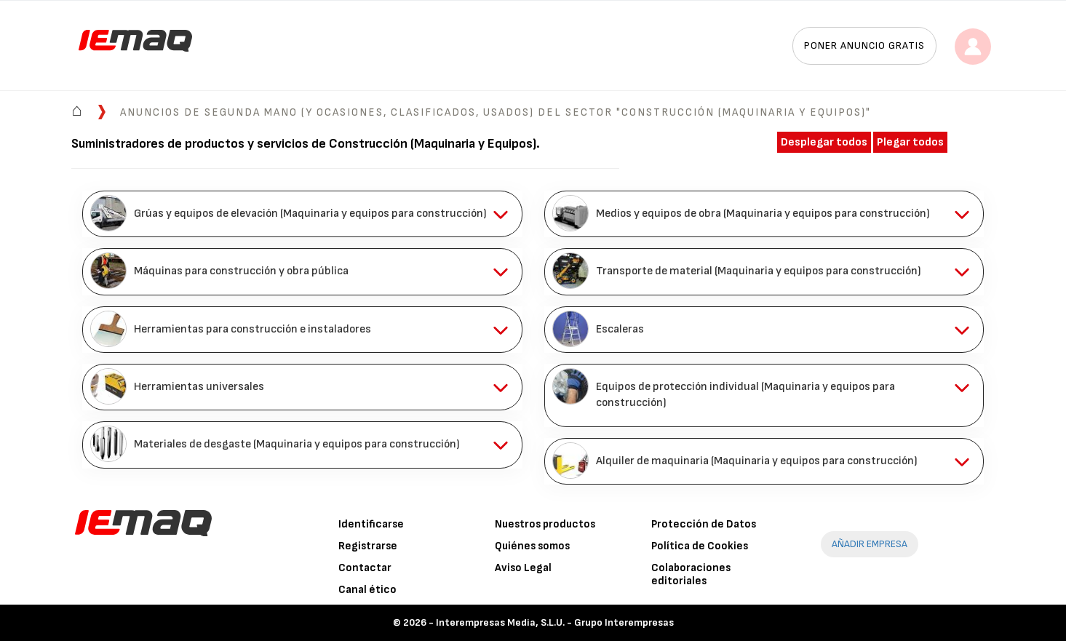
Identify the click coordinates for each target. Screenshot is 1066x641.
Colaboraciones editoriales (691, 574)
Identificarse (371, 524)
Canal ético (367, 590)
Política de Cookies (699, 546)
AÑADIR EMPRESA (869, 544)
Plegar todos (910, 142)
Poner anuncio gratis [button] (864, 45)
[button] (302, 214)
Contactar (364, 568)
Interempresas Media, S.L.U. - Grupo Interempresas (555, 622)
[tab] (302, 214)
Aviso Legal (523, 568)
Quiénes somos (532, 546)
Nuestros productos (545, 524)
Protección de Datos (703, 524)
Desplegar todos (824, 142)
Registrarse (367, 546)
